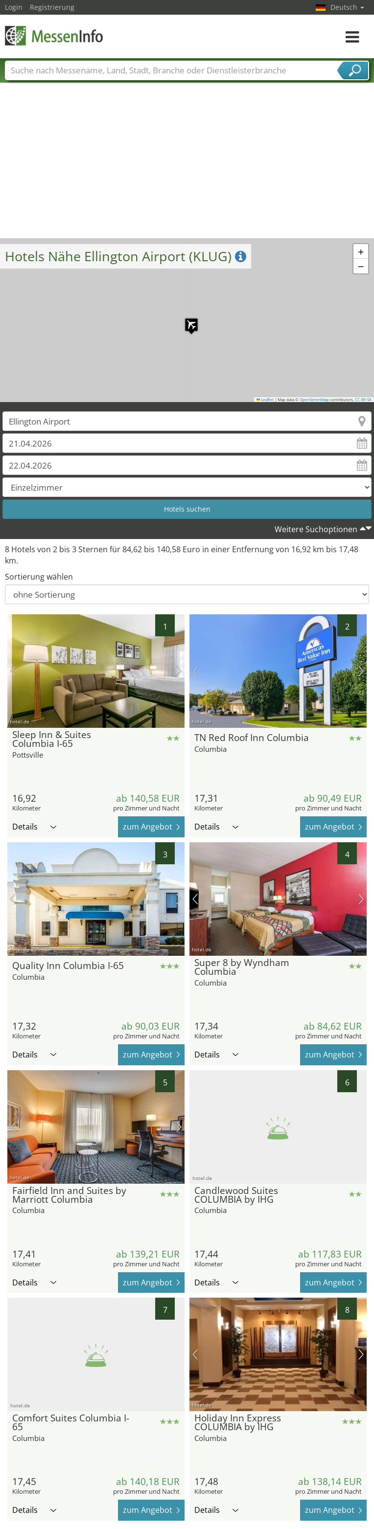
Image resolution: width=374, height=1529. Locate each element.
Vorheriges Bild (13, 671)
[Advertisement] (187, 164)
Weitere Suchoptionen (316, 529)
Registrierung (52, 7)
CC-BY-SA (363, 399)
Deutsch (347, 7)
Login (14, 7)
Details (34, 826)
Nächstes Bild (179, 671)
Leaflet (265, 399)
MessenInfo (54, 35)
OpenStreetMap (314, 399)
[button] (186, 320)
